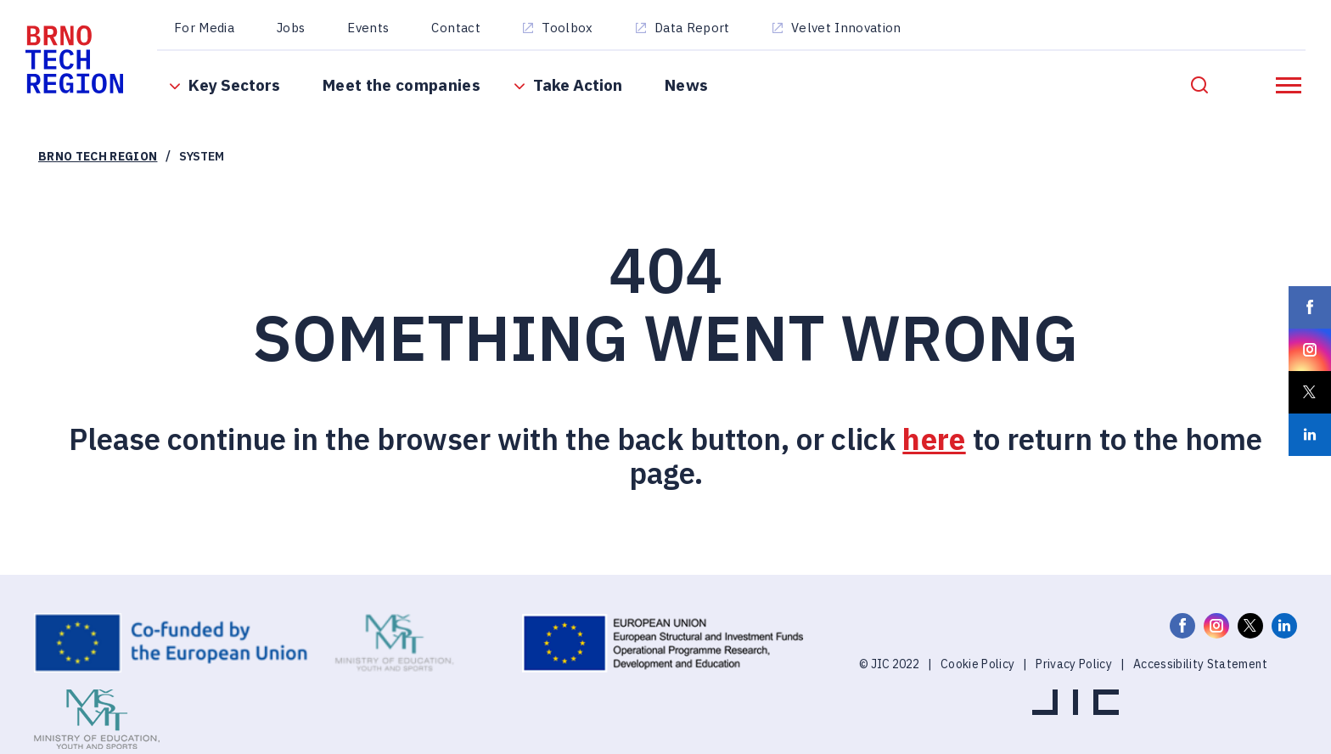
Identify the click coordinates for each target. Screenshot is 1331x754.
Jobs (291, 28)
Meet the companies (401, 85)
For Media (204, 28)
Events (368, 28)
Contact (455, 28)
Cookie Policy (977, 664)
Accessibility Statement (1200, 664)
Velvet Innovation (846, 28)
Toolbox (567, 28)
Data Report (692, 28)
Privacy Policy (1074, 664)
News (686, 85)
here (933, 439)
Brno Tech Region (97, 156)
